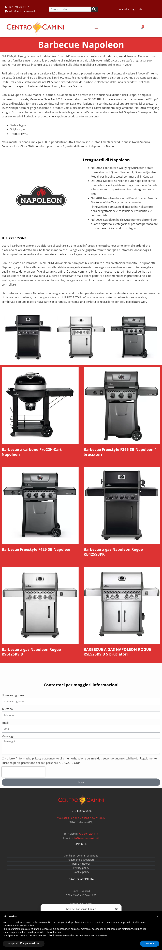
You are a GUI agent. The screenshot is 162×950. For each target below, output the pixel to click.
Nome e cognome (13, 698)
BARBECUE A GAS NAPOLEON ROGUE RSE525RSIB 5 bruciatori (120, 654)
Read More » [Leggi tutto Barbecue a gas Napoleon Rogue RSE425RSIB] (8, 662)
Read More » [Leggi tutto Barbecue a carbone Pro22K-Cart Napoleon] (8, 460)
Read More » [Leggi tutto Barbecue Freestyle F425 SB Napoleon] (8, 555)
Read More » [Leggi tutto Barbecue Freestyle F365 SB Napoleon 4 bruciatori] (90, 460)
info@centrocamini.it (85, 841)
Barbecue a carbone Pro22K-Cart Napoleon (34, 452)
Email (5, 726)
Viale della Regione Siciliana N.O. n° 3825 (81, 821)
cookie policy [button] (27, 925)
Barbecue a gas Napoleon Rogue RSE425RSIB (34, 654)
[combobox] (70, 9)
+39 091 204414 (88, 837)
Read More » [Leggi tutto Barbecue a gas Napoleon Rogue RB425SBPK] (90, 560)
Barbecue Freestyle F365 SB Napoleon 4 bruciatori (121, 452)
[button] (116, 909)
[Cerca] (94, 9)
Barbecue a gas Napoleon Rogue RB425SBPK (116, 553)
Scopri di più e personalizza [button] (23, 943)
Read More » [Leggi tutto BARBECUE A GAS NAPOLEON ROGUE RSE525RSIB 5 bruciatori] (90, 662)
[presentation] (23, 775)
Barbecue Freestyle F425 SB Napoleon (39, 551)
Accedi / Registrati (130, 9)
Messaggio (8, 739)
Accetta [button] (149, 943)
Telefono (7, 712)
